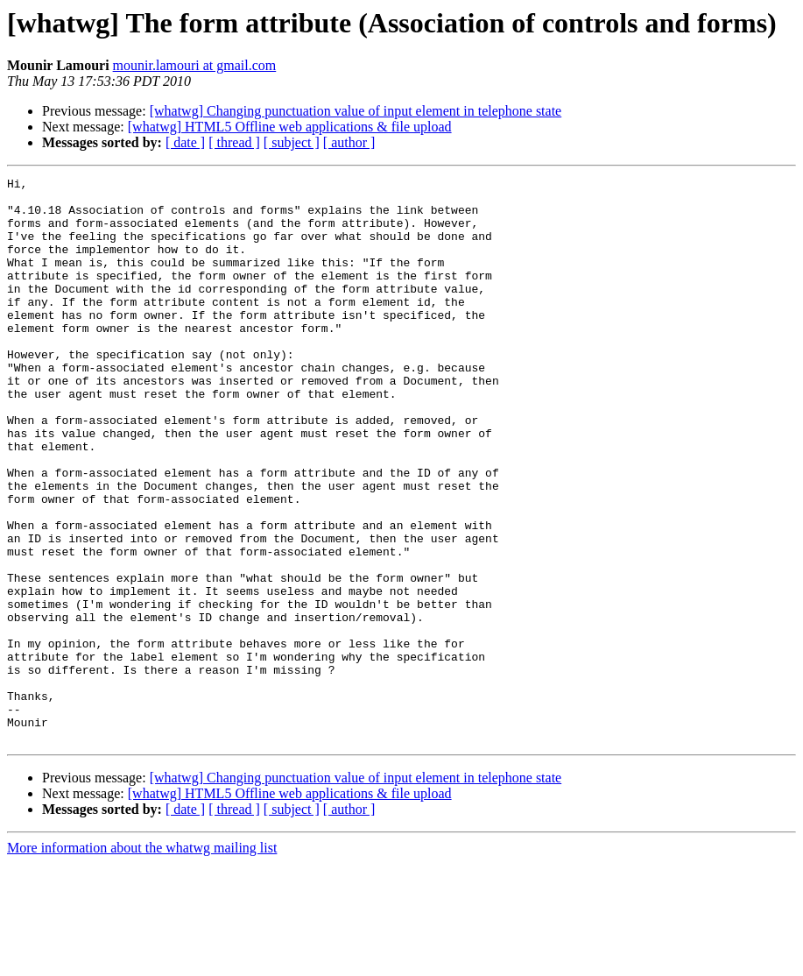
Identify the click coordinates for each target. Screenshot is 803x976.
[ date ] (185, 142)
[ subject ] (292, 142)
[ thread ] (234, 142)
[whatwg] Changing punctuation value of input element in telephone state (356, 110)
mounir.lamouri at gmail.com (195, 65)
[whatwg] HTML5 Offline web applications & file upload (290, 126)
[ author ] (349, 142)
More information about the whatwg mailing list (142, 960)
